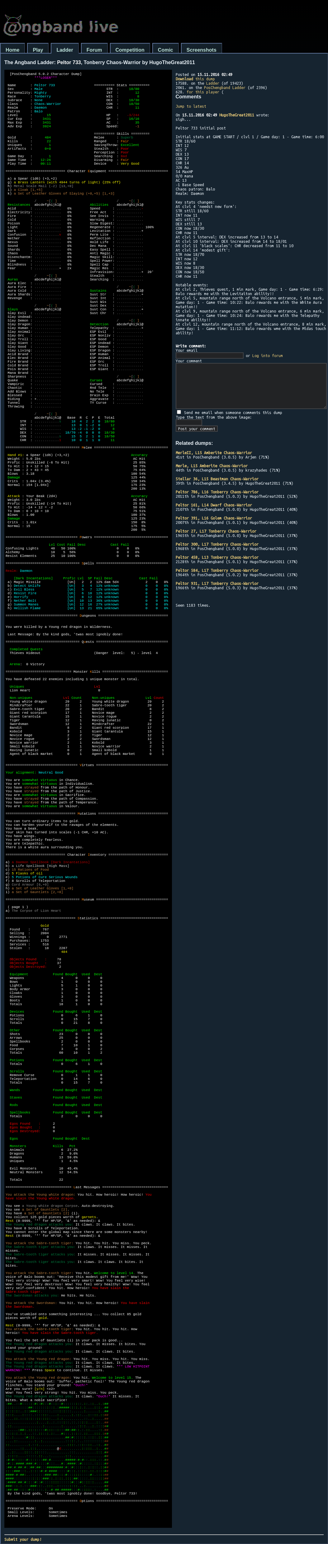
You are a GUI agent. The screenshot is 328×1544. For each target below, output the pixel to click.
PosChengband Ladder (224, 87)
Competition (130, 50)
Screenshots (201, 50)
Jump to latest (191, 106)
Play (38, 50)
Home (12, 50)
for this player (203, 92)
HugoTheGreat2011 (236, 115)
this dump (195, 79)
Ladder (64, 50)
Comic (165, 50)
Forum (94, 50)
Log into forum (267, 355)
